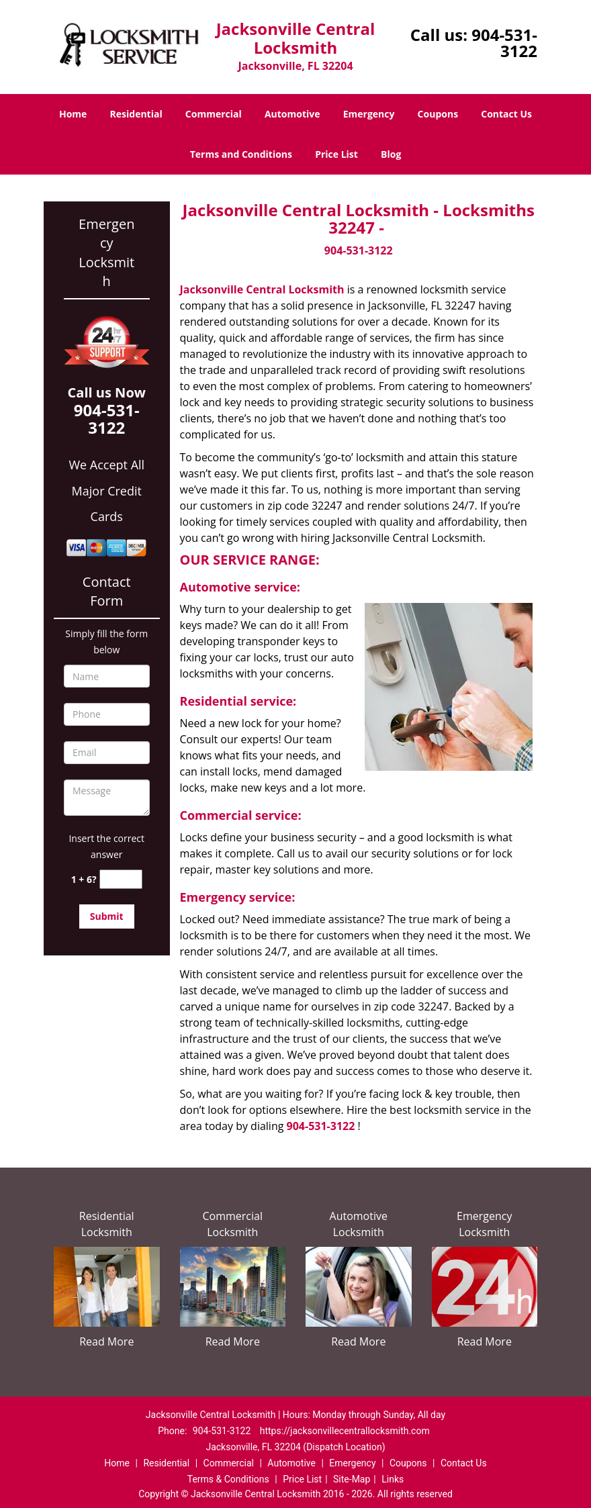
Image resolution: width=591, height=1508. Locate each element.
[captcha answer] (120, 879)
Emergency (369, 113)
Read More (106, 1341)
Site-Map (351, 1479)
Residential (136, 113)
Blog (391, 154)
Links (392, 1479)
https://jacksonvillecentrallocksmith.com (345, 1430)
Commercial (213, 113)
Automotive (292, 113)
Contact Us (506, 113)
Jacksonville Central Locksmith (262, 289)
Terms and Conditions (241, 154)
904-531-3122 (504, 42)
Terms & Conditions (228, 1479)
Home (73, 113)
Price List (336, 154)
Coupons (438, 113)
